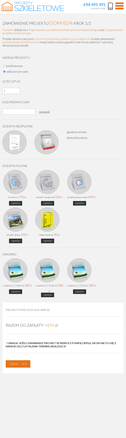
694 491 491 (94, 5)
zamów (15, 203)
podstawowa (14, 66)
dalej (14, 364)
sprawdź (44, 111)
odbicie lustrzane (17, 71)
